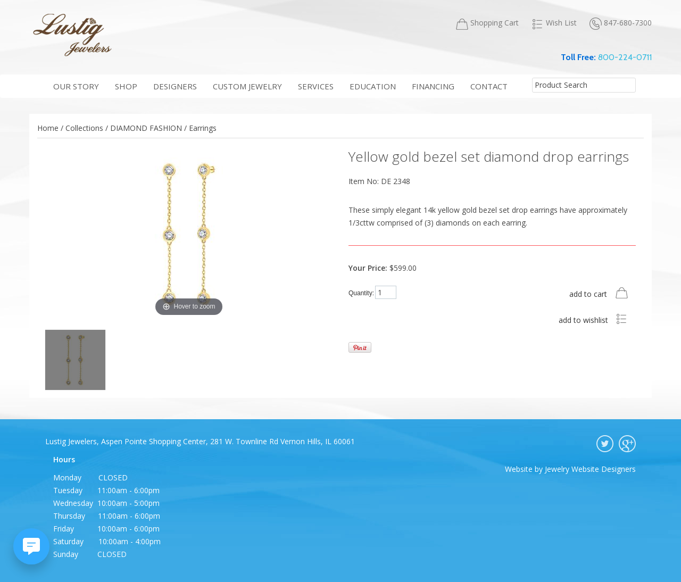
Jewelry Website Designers (590, 469)
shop (126, 86)
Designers (175, 86)
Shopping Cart (487, 23)
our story (76, 86)
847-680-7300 (620, 23)
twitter (604, 443)
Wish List (554, 22)
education (373, 86)
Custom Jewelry (247, 86)
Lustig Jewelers (71, 35)
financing (433, 86)
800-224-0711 (625, 57)
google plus (627, 443)
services (316, 86)
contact (489, 86)
